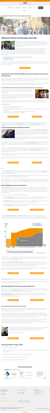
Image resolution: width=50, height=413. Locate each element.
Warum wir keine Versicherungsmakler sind (7, 399)
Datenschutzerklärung (19, 0)
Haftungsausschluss (26, 0)
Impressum (13, 0)
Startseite (6, 0)
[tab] (25, 347)
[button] (9, 7)
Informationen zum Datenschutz (6, 397)
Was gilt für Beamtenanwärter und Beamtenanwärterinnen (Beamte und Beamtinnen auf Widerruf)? (18, 353)
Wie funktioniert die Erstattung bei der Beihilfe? (10, 346)
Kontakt (10, 0)
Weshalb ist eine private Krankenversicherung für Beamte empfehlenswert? (14, 358)
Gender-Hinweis (32, 0)
